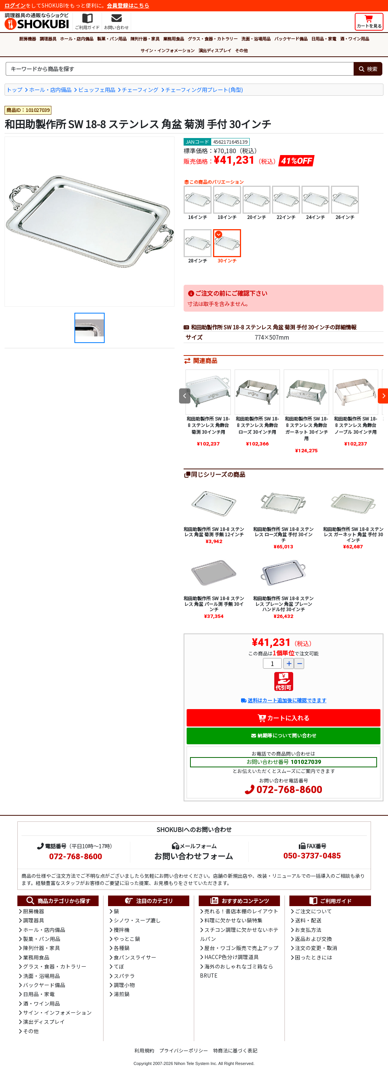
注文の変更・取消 (316, 948)
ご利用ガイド (330, 901)
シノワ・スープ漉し (137, 920)
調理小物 (124, 985)
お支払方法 (308, 929)
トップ (14, 89)
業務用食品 (173, 39)
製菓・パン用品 (112, 39)
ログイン (15, 5)
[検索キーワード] (180, 69)
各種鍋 (122, 948)
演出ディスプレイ (214, 50)
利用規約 (144, 1050)
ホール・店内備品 (76, 39)
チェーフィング (140, 89)
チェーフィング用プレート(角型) (204, 89)
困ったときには (313, 957)
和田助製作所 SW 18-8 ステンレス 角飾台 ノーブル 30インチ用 (355, 425)
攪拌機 (122, 929)
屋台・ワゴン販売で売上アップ (241, 948)
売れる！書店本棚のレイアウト (241, 911)
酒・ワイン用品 (354, 39)
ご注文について (313, 911)
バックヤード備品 (291, 39)
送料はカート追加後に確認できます (283, 700)
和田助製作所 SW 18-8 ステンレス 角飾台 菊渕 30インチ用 (208, 425)
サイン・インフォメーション (168, 50)
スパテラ (124, 975)
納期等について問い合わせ (283, 735)
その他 (241, 50)
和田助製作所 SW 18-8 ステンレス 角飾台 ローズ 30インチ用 (257, 425)
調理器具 (48, 39)
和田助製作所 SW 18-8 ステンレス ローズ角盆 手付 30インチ (283, 534)
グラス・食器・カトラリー (213, 39)
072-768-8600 (289, 789)
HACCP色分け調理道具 (231, 957)
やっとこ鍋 (127, 938)
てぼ (119, 966)
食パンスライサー (135, 957)
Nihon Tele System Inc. (195, 1063)
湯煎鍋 (122, 994)
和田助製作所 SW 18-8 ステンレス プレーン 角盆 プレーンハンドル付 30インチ (283, 603)
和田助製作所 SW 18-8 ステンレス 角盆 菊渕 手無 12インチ (214, 531)
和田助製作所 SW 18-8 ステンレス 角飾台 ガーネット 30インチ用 (306, 428)
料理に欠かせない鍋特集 (233, 920)
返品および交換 (313, 938)
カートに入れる (283, 717)
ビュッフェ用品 (96, 89)
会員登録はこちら (128, 5)
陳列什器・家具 (144, 39)
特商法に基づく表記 (235, 1050)
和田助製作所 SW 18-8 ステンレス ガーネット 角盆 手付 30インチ (353, 534)
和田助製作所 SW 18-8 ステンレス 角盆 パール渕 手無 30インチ (214, 603)
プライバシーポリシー (183, 1050)
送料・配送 (308, 920)
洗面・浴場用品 (256, 39)
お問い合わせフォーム (193, 855)
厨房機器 (27, 39)
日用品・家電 (323, 39)
